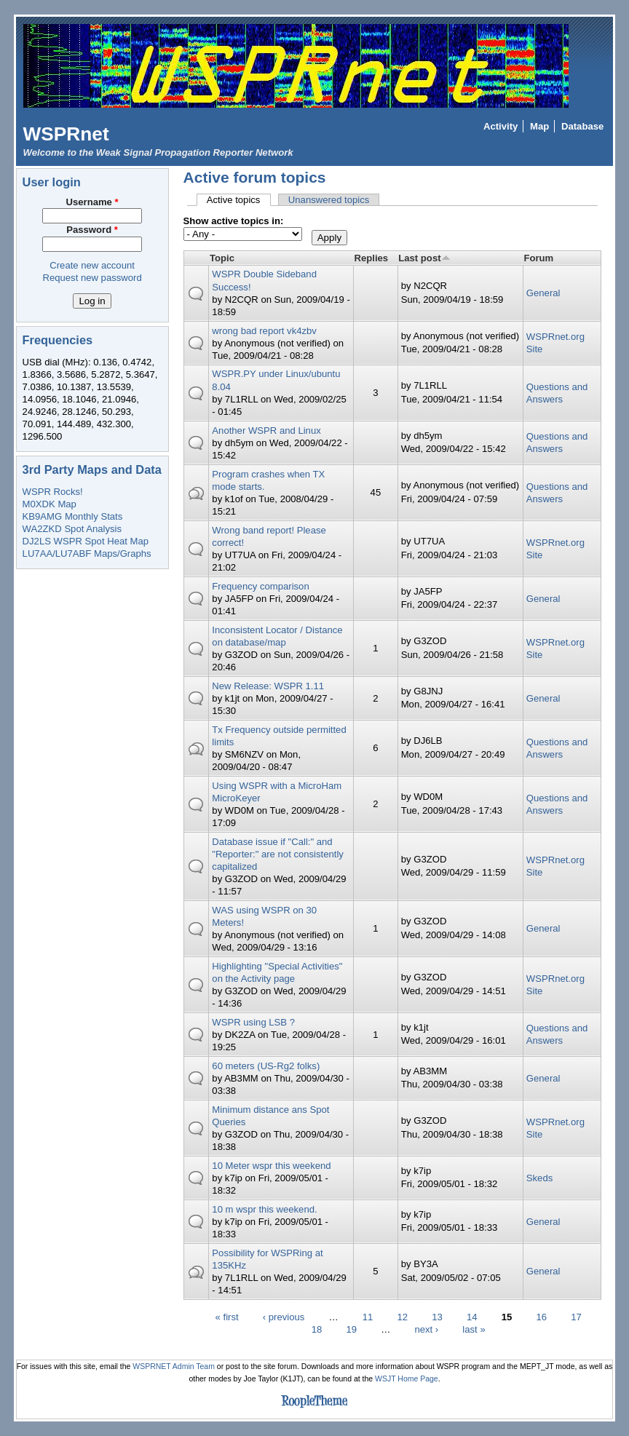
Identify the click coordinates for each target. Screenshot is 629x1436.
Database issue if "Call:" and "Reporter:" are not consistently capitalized (278, 854)
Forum (538, 258)
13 (437, 1317)
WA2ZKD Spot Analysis (72, 528)
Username (92, 202)
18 (317, 1329)
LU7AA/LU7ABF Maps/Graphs (87, 553)
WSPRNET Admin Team (173, 1366)
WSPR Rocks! (53, 491)
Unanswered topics (329, 199)
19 (351, 1329)
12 (402, 1317)
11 (368, 1317)
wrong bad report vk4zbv (264, 330)
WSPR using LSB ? (253, 1022)
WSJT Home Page (406, 1379)
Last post (424, 258)
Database (582, 126)
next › (426, 1329)
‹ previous (284, 1317)
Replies (372, 258)
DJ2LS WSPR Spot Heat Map (86, 541)
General (543, 292)
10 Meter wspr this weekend (271, 1165)
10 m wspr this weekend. (264, 1209)
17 (576, 1317)
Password (92, 229)
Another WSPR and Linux (266, 430)
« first (227, 1317)
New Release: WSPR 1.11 (268, 686)
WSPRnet (66, 134)
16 (541, 1317)
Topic (222, 258)
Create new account (92, 265)
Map (539, 126)
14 (472, 1317)
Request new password (91, 277)
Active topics (239, 199)
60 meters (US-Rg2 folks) (266, 1065)
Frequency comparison (260, 586)
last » (473, 1329)
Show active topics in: (233, 220)
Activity (500, 126)
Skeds (539, 1178)
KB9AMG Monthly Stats (73, 516)
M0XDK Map (49, 504)
